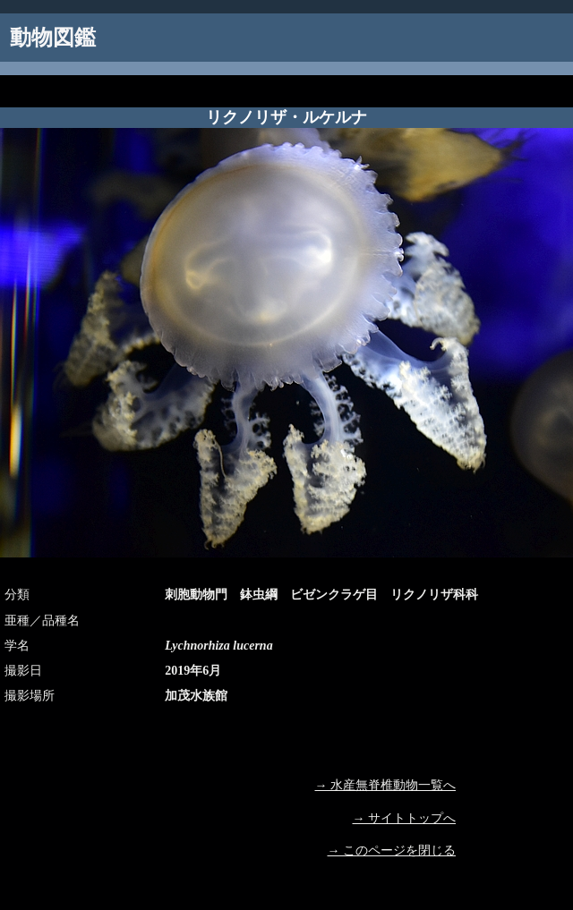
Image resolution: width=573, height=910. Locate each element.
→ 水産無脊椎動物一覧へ (386, 785)
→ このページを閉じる (392, 850)
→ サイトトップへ (405, 818)
